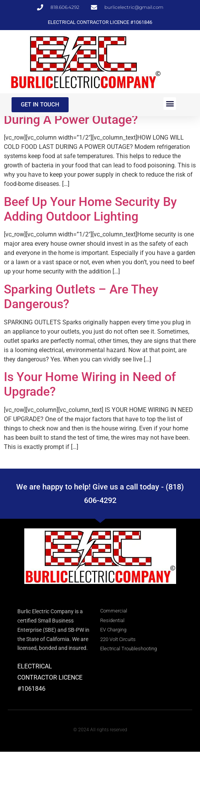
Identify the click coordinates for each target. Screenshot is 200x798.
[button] (169, 103)
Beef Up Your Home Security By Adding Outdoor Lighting (90, 255)
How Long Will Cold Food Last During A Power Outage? (86, 158)
